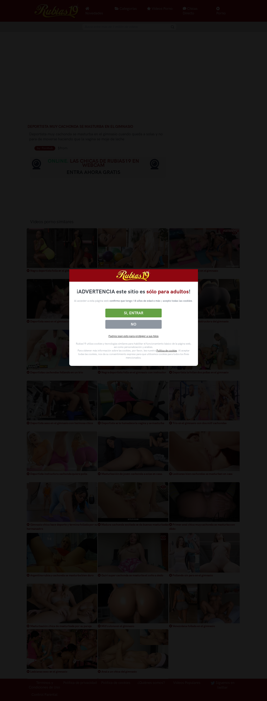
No (133, 324)
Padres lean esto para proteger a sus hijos (133, 336)
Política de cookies (166, 350)
